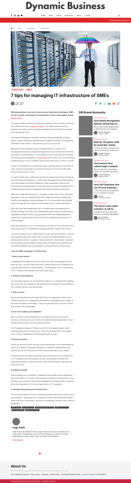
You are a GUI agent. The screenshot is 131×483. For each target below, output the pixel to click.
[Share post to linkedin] (109, 103)
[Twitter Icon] (21, 15)
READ (51, 15)
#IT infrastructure (28, 407)
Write (59, 15)
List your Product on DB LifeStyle (94, 474)
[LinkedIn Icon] (18, 15)
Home (43, 15)
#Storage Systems (18, 410)
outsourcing (42, 158)
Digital (29, 90)
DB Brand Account (100, 118)
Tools (78, 15)
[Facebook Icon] (11, 15)
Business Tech (17, 90)
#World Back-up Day (32, 410)
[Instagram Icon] (14, 15)
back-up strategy (37, 126)
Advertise (69, 15)
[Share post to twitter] (100, 103)
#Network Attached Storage (44, 407)
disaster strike (16, 118)
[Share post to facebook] (96, 103)
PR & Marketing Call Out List (120, 20)
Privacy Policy (55, 474)
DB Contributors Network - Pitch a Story (25, 474)
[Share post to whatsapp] (105, 103)
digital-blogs (45, 28)
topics (19, 28)
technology (31, 28)
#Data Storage (16, 407)
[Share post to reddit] (114, 103)
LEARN (87, 15)
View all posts (17, 440)
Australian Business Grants (70, 474)
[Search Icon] (119, 15)
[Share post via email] (118, 103)
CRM (38, 197)
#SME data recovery (61, 407)
